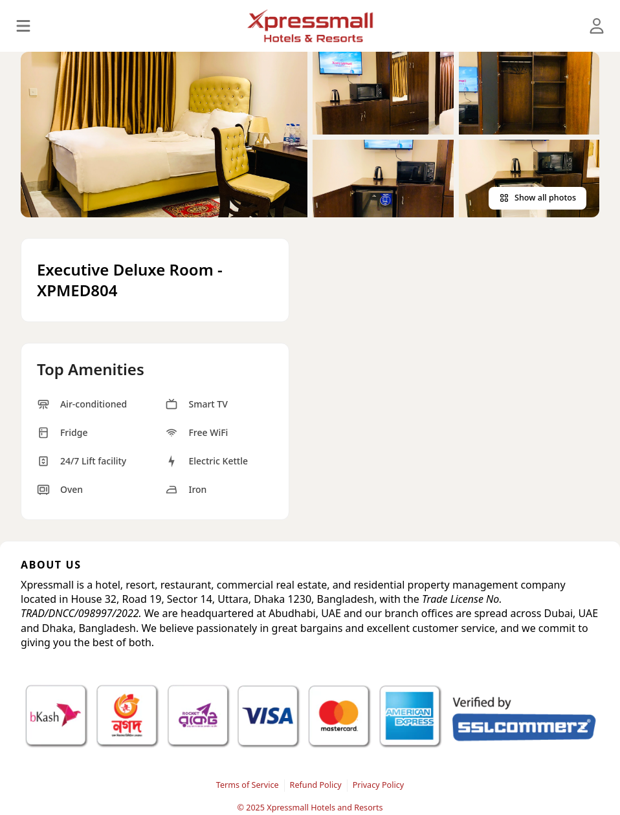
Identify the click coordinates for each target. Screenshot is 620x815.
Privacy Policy (378, 784)
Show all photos (537, 197)
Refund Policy (316, 784)
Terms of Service (247, 784)
